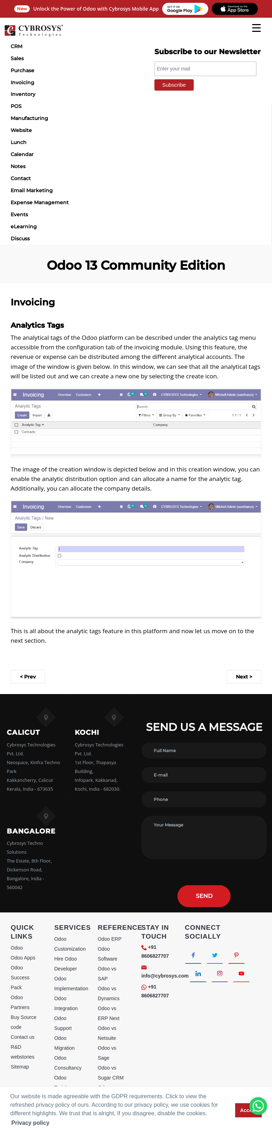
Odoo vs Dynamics (108, 993)
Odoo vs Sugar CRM (111, 1073)
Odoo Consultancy (67, 1063)
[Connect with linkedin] (198, 973)
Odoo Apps (23, 958)
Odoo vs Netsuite (107, 1033)
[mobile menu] (256, 28)
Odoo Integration (66, 1003)
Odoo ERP (109, 939)
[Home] (33, 35)
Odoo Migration (64, 1043)
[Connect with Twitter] (214, 954)
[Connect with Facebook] (193, 954)
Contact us (22, 1037)
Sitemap (20, 1067)
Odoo (17, 948)
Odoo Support (63, 1023)
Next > (244, 677)
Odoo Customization (70, 944)
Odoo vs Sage (107, 1053)
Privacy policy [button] (30, 1123)
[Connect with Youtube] (241, 973)
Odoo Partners (20, 1002)
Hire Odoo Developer (65, 964)
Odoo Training (63, 1082)
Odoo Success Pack (20, 977)
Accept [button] (248, 1110)
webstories (22, 1057)
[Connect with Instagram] (219, 973)
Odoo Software (107, 954)
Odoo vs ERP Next (108, 1013)
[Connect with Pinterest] (236, 954)
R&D (16, 1047)
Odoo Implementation (71, 983)
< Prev (28, 677)
